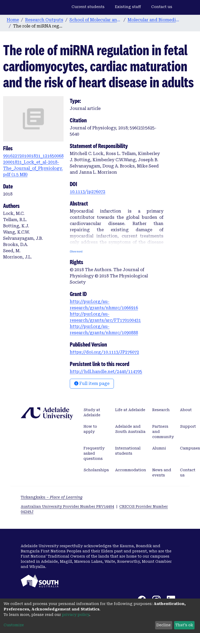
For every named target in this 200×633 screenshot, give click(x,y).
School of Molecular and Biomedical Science (95, 19)
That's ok (184, 625)
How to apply (90, 429)
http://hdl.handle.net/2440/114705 (106, 371)
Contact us (161, 7)
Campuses (190, 448)
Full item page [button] (91, 383)
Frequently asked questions (94, 453)
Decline (163, 625)
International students (128, 450)
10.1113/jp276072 (87, 191)
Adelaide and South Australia (130, 429)
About (186, 410)
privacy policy (75, 615)
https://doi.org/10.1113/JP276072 (104, 352)
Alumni (159, 448)
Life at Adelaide (130, 410)
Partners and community (163, 431)
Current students (88, 7)
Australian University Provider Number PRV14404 (67, 506)
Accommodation (130, 470)
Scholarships (96, 470)
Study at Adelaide (92, 412)
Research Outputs (44, 19)
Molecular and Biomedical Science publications (154, 19)
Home (13, 19)
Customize (14, 625)
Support (188, 426)
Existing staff (128, 7)
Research (161, 410)
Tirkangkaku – (51, 497)
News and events (161, 472)
